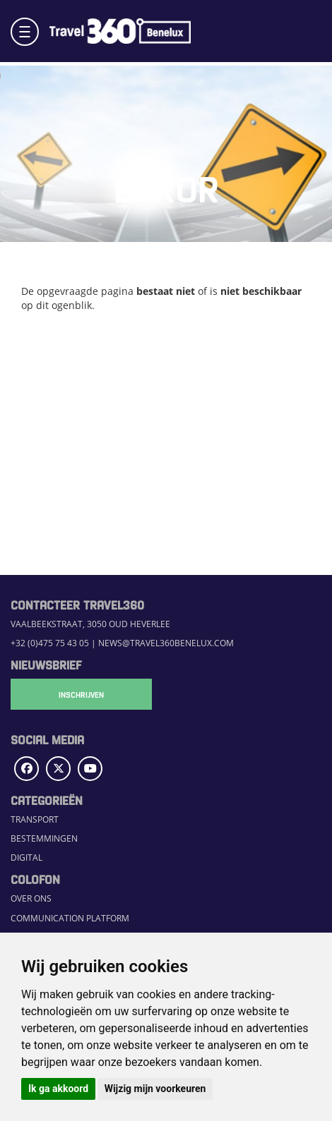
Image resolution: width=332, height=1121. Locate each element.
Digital (26, 858)
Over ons (31, 898)
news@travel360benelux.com (166, 643)
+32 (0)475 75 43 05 (50, 643)
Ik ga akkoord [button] (58, 1088)
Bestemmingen (44, 838)
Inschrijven (81, 694)
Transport (35, 819)
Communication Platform (70, 918)
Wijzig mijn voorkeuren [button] (155, 1088)
